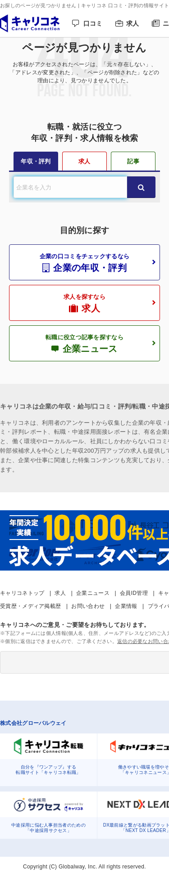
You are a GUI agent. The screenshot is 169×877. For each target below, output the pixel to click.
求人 (132, 23)
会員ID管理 (134, 593)
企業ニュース (93, 593)
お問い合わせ (88, 606)
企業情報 (126, 606)
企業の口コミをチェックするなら (84, 263)
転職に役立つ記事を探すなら (84, 344)
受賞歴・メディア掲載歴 (30, 606)
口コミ (93, 23)
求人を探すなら (84, 303)
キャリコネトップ (22, 593)
